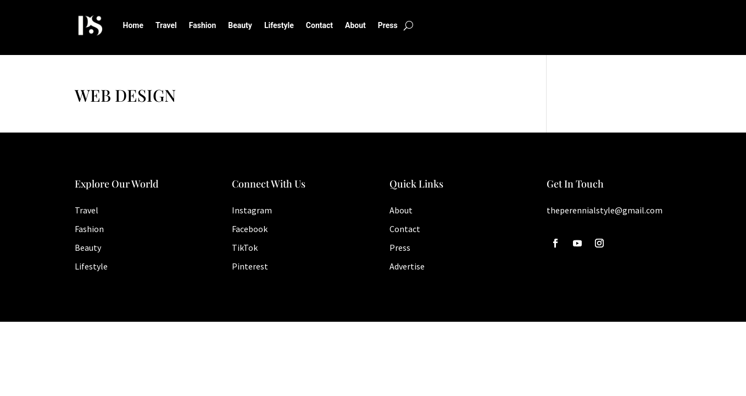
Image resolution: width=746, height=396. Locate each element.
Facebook (250, 228)
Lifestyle (279, 25)
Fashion (202, 25)
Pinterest (250, 266)
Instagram (252, 210)
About (355, 25)
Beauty (240, 25)
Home (133, 25)
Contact (319, 25)
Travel (166, 25)
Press (388, 25)
